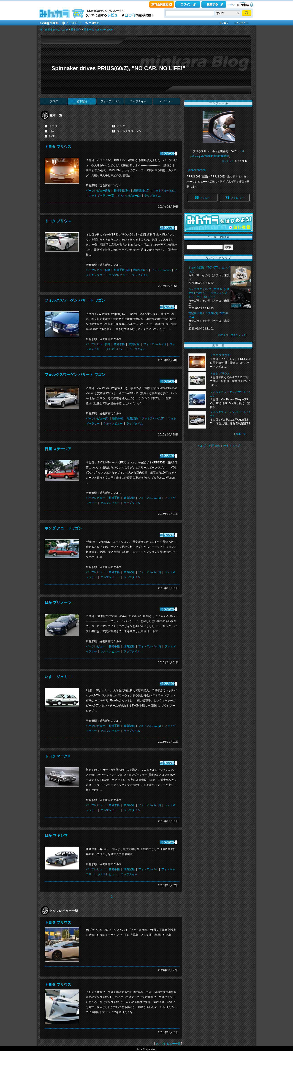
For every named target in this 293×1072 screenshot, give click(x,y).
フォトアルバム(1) (164, 190)
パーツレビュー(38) (98, 269)
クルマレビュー (118, 275)
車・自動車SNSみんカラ (54, 29)
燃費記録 (133, 344)
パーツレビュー (95, 497)
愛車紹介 (76, 29)
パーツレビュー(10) (98, 344)
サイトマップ (231, 445)
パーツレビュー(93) (98, 190)
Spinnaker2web (196, 170)
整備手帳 (119, 344)
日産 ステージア (58, 449)
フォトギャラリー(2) (101, 195)
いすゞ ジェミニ (58, 677)
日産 (52, 131)
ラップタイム (138, 101)
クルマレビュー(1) (129, 195)
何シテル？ (227, 161)
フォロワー (234, 197)
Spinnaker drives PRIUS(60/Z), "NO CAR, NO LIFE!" (118, 68)
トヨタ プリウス (58, 147)
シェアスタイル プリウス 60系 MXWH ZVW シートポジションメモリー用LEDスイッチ (208, 293)
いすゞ (53, 136)
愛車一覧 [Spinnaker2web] (98, 29)
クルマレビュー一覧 (168, 1043)
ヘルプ (231, 4)
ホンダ (121, 126)
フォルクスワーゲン (129, 131)
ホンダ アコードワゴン (63, 528)
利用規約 (214, 445)
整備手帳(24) (122, 190)
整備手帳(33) (122, 269)
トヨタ (53, 126)
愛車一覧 (241, 433)
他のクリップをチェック (232, 335)
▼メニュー (166, 101)
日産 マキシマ (56, 835)
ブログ (54, 101)
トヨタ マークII (57, 756)
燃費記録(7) (140, 269)
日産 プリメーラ (58, 602)
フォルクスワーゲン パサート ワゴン (75, 300)
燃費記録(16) (141, 190)
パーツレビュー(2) (97, 418)
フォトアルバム (110, 101)
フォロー (202, 197)
